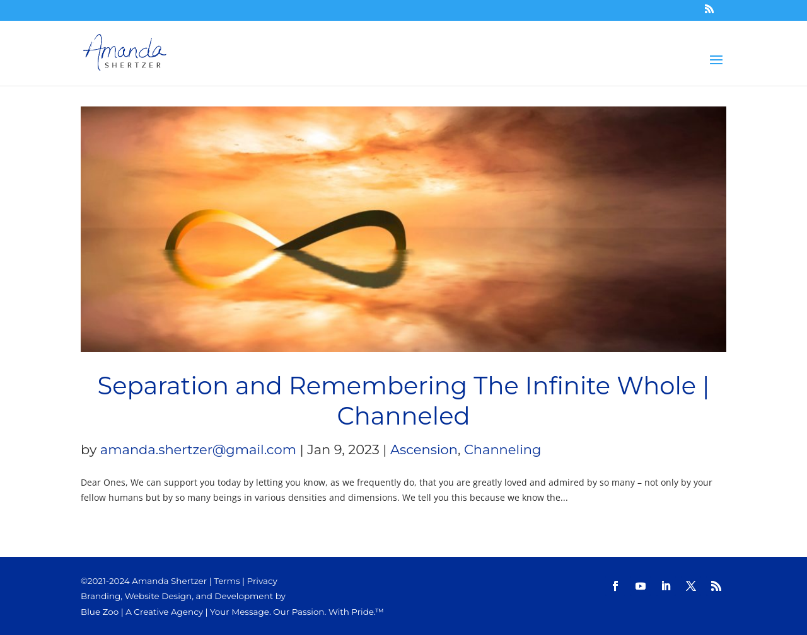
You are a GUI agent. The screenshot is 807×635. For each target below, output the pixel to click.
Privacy (262, 581)
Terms (227, 581)
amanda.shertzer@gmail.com (198, 449)
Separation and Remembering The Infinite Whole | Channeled (404, 401)
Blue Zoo (100, 612)
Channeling (502, 449)
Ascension (424, 449)
